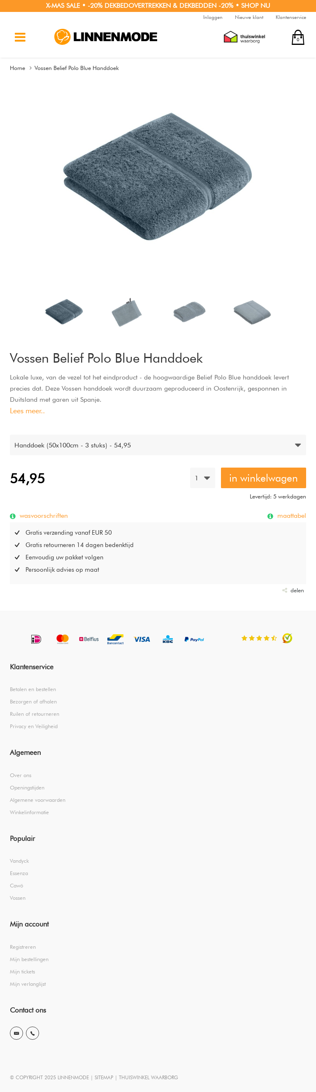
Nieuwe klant (249, 17)
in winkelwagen (263, 478)
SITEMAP (104, 1077)
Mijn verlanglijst (28, 983)
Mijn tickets (22, 971)
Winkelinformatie (29, 812)
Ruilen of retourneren (34, 713)
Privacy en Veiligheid (34, 726)
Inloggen (213, 17)
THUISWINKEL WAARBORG (148, 1077)
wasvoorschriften (43, 515)
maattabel (290, 515)
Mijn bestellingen (29, 959)
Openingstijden (27, 787)
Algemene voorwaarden (37, 799)
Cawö (16, 885)
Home (17, 68)
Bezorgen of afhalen (33, 701)
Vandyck (19, 860)
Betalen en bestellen (33, 689)
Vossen (18, 897)
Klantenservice (291, 17)
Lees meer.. (27, 410)
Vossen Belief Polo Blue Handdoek (77, 68)
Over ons (20, 775)
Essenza (19, 873)
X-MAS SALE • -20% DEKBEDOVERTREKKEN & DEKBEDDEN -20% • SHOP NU (158, 5)
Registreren (23, 946)
